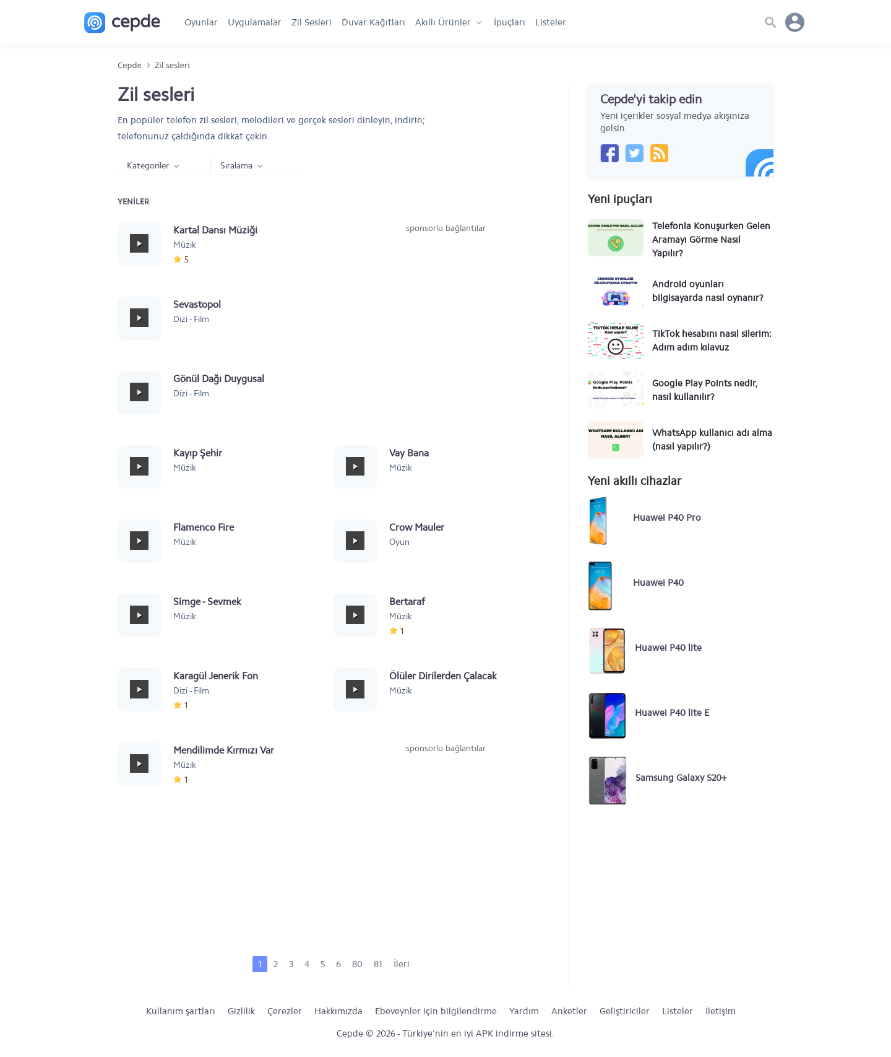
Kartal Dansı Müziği (215, 230)
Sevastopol (197, 304)
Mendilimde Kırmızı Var (223, 750)
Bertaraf (407, 601)
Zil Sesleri (311, 22)
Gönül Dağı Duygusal (218, 379)
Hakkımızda (338, 1011)
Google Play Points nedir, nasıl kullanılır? (704, 390)
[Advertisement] (445, 327)
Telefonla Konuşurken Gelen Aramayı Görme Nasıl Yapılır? (711, 239)
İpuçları (509, 22)
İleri (402, 964)
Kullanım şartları (180, 1011)
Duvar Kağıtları (373, 22)
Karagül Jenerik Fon (215, 676)
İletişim (720, 1011)
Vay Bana (409, 453)
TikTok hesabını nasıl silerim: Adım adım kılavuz (712, 340)
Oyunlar (201, 22)
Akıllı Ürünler (443, 22)
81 (378, 964)
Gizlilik (241, 1011)
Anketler (569, 1011)
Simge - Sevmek (207, 601)
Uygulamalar (255, 22)
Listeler (550, 22)
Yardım (524, 1011)
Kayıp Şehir (197, 453)
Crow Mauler (416, 527)
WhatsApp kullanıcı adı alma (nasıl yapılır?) (712, 439)
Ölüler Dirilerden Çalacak (443, 676)
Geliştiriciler (625, 1011)
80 (357, 964)
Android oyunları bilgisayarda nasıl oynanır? (708, 291)
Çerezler (284, 1011)
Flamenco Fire (203, 527)
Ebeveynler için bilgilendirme (436, 1011)
